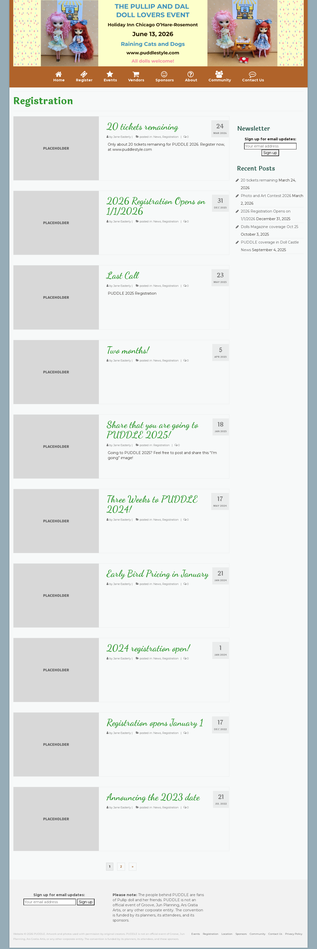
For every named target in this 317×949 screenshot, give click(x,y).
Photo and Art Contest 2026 (266, 195)
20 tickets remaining (259, 180)
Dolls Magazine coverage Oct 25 (269, 226)
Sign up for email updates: (270, 139)
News (157, 137)
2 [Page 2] (121, 866)
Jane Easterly (122, 137)
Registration (170, 137)
